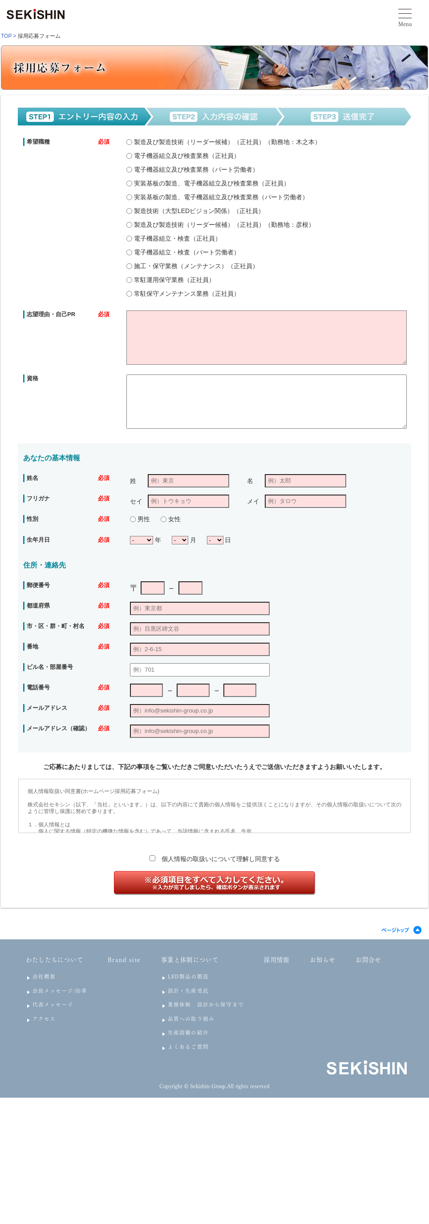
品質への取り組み (191, 1018)
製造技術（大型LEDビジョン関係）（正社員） (198, 210)
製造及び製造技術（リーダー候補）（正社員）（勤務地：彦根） (223, 224)
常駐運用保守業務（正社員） (173, 279)
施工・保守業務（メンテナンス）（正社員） (195, 266)
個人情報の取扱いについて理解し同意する (221, 858)
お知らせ (322, 960)
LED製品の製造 (188, 976)
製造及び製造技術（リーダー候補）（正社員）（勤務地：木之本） (226, 141)
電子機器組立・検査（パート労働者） (186, 252)
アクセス (44, 1018)
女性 (173, 519)
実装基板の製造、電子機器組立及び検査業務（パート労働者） (220, 197)
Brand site (124, 960)
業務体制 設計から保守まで (206, 1004)
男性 (143, 519)
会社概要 (44, 976)
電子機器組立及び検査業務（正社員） (186, 155)
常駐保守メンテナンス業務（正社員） (186, 293)
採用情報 (276, 960)
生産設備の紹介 (188, 1032)
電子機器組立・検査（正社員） (176, 238)
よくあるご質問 (188, 1046)
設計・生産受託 (188, 990)
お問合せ (368, 960)
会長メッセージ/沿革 (60, 990)
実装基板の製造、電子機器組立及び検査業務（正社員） (211, 183)
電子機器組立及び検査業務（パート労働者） (195, 169)
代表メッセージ (52, 1004)
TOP (6, 36)
